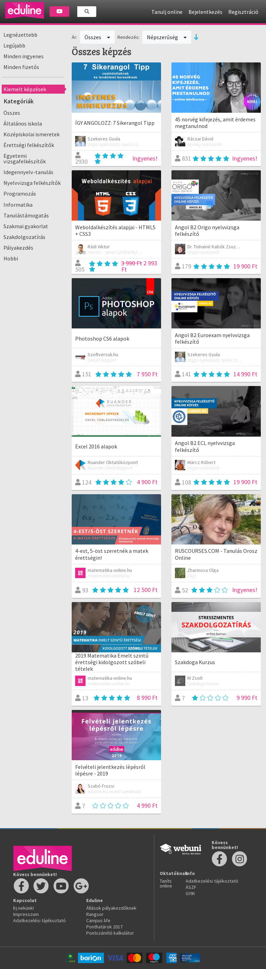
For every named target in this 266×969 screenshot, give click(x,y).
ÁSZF (191, 887)
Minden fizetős (21, 66)
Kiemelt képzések (24, 89)
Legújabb (14, 45)
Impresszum (26, 914)
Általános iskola (22, 123)
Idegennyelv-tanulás (28, 172)
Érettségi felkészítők (28, 145)
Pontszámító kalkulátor (110, 933)
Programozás (19, 193)
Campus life (98, 920)
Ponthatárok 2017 (104, 927)
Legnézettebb (20, 34)
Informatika (18, 204)
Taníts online (166, 883)
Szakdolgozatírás (24, 236)
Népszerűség (167, 37)
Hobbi (10, 258)
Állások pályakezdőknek (111, 908)
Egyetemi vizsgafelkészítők (24, 158)
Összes (11, 112)
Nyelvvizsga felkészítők (32, 182)
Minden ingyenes (23, 56)
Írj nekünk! (23, 908)
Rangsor (95, 914)
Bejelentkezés (205, 11)
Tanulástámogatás (26, 215)
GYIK (190, 893)
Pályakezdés (18, 247)
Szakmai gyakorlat (25, 226)
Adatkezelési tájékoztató (39, 920)
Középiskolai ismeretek (31, 134)
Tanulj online (167, 11)
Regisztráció (243, 11)
